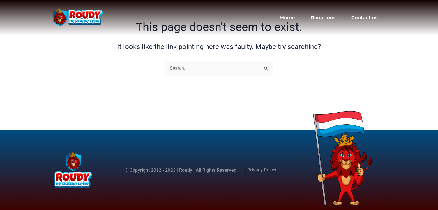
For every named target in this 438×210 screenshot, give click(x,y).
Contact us (364, 17)
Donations (322, 17)
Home (287, 17)
